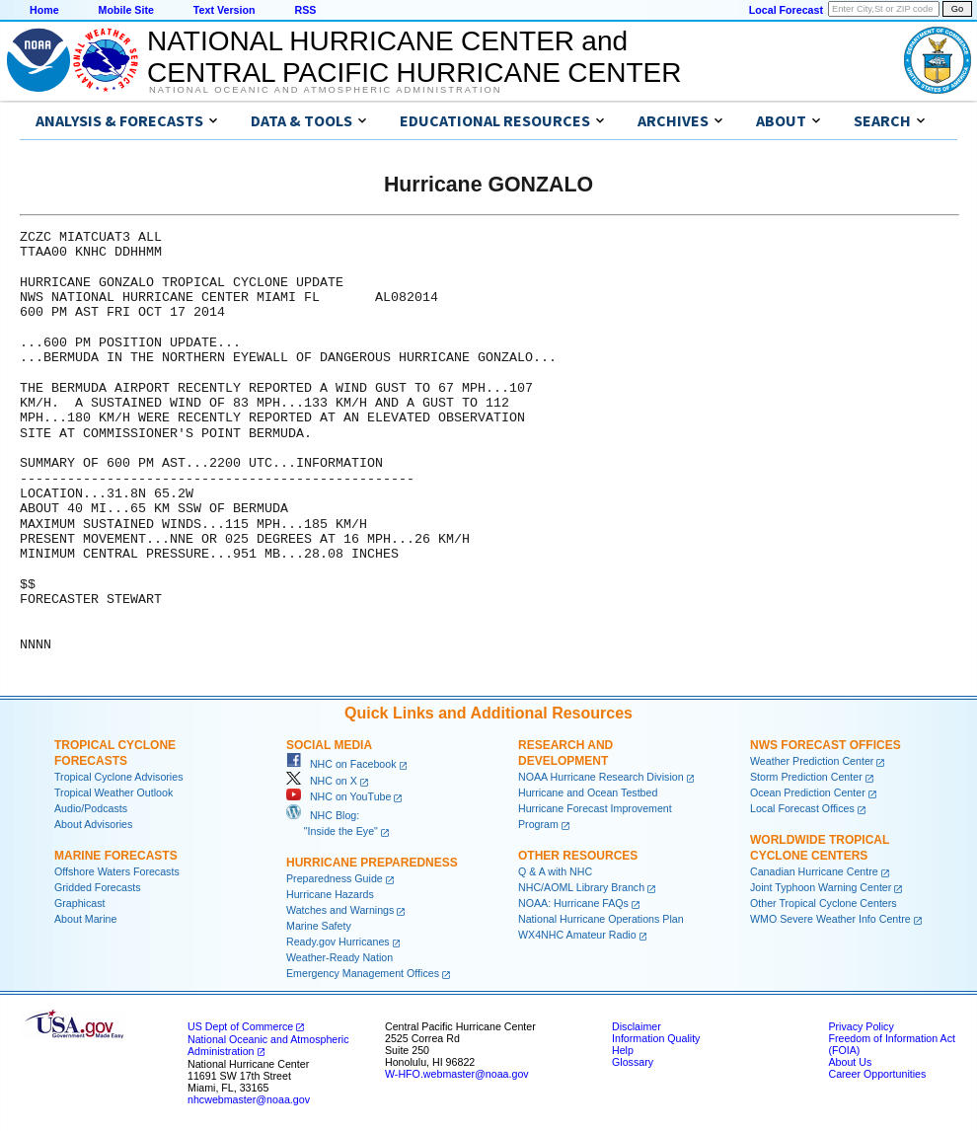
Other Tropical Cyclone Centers (823, 903)
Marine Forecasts (116, 856)
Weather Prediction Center (811, 761)
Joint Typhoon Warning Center (820, 887)
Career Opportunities (877, 1074)
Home (44, 10)
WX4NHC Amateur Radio (577, 935)
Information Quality (656, 1038)
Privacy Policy (860, 1026)
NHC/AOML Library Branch (581, 887)
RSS (305, 10)
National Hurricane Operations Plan (601, 919)
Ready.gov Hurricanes (338, 941)
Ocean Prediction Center (807, 792)
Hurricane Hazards (330, 894)
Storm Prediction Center (806, 777)
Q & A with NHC (555, 871)
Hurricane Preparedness (372, 862)
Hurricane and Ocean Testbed (587, 792)
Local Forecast (786, 10)
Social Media (329, 745)
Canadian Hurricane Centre (814, 871)
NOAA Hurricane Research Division (601, 777)
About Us (849, 1062)
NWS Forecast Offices (825, 745)
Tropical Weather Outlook (113, 792)
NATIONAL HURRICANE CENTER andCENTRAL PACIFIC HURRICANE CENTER (414, 57)
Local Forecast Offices (802, 808)
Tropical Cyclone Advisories (119, 777)
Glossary (632, 1062)
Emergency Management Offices (362, 973)
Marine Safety (318, 926)
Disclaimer (636, 1026)
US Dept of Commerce (240, 1026)
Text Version (224, 10)
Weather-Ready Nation (339, 957)
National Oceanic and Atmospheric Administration (325, 90)
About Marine (85, 919)
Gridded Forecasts (97, 887)
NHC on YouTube (338, 796)
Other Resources (578, 856)
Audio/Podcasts (90, 808)
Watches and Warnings (340, 910)
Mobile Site (126, 10)
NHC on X (321, 781)
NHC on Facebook (341, 764)
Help (623, 1050)
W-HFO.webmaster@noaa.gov (457, 1074)
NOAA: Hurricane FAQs (573, 903)
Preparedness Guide (334, 878)
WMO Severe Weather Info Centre (830, 919)
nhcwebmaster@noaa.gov (249, 1099)
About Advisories (93, 824)
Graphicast (80, 903)
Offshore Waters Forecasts (117, 871)
